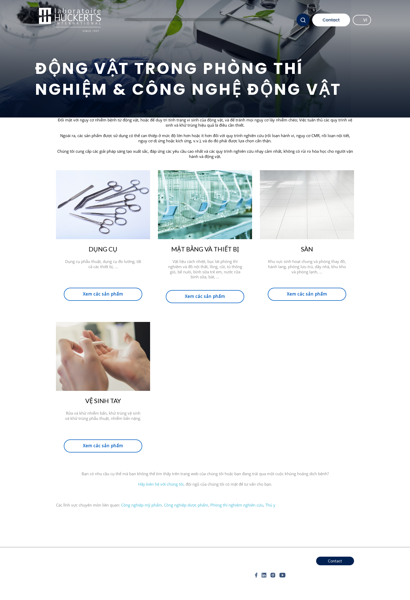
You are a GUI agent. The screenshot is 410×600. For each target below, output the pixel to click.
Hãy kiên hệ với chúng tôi (161, 484)
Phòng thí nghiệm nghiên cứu (236, 505)
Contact (331, 20)
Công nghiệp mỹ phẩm (141, 505)
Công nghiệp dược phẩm (186, 505)
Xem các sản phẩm (103, 294)
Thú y (270, 505)
